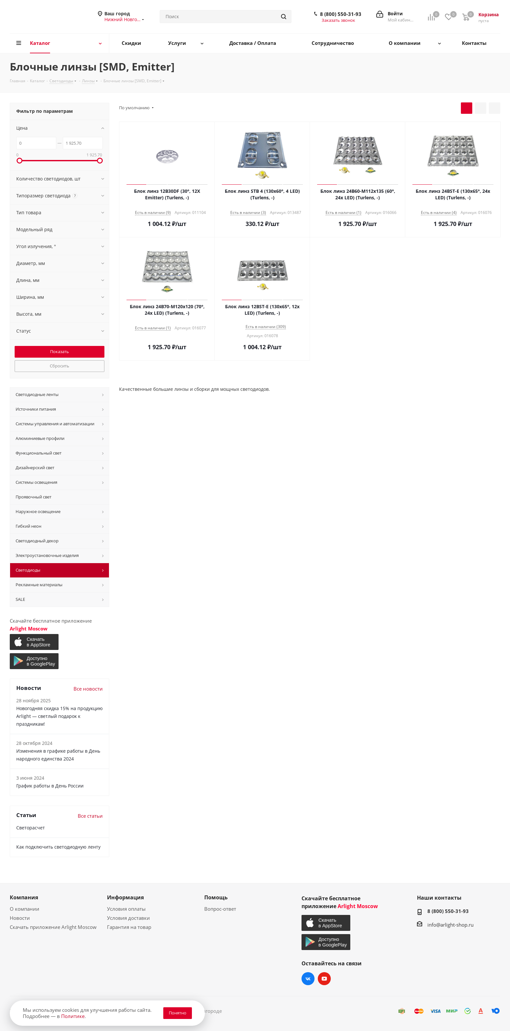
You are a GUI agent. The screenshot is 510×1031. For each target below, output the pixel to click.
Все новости (88, 688)
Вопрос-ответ (220, 908)
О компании (24, 908)
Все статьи (90, 816)
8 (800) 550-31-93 (340, 14)
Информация (125, 897)
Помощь (216, 897)
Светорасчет (30, 828)
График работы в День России (50, 786)
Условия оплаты (126, 908)
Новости (20, 918)
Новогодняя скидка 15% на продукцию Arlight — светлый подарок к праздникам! (59, 716)
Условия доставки (128, 918)
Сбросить (59, 366)
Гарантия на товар (129, 927)
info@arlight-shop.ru (450, 924)
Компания (24, 897)
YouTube (324, 978)
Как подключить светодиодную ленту (58, 847)
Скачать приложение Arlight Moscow (53, 927)
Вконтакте (308, 978)
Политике (73, 1016)
